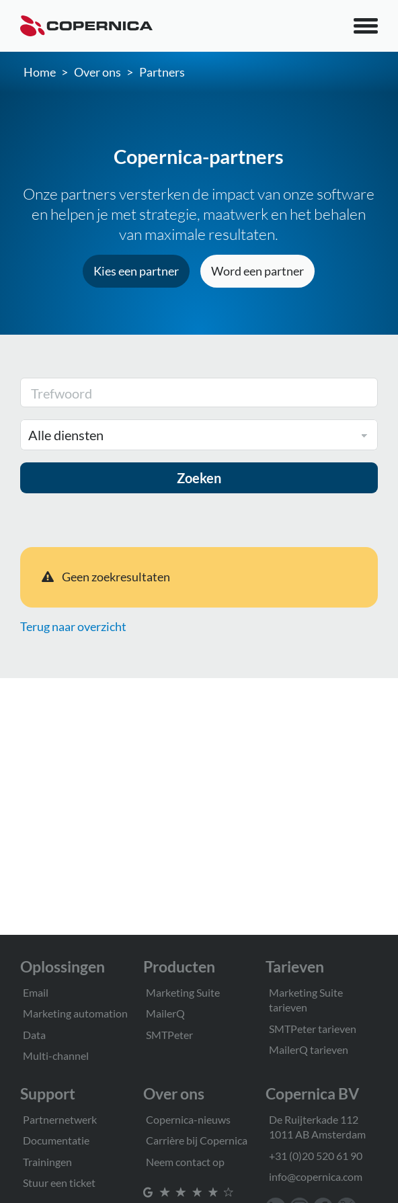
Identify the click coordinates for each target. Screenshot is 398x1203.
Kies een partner (136, 270)
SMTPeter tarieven (312, 1028)
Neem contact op (185, 1161)
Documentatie (56, 1140)
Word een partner (257, 270)
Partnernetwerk (60, 1119)
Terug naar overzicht (73, 626)
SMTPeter (169, 1034)
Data (34, 1034)
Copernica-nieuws (188, 1119)
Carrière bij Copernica (196, 1140)
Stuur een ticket (59, 1182)
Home (40, 72)
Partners (162, 72)
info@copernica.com (315, 1176)
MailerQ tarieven (308, 1049)
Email (35, 992)
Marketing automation (75, 1013)
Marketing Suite (183, 992)
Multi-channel (56, 1055)
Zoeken (199, 478)
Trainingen (47, 1161)
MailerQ (165, 1013)
